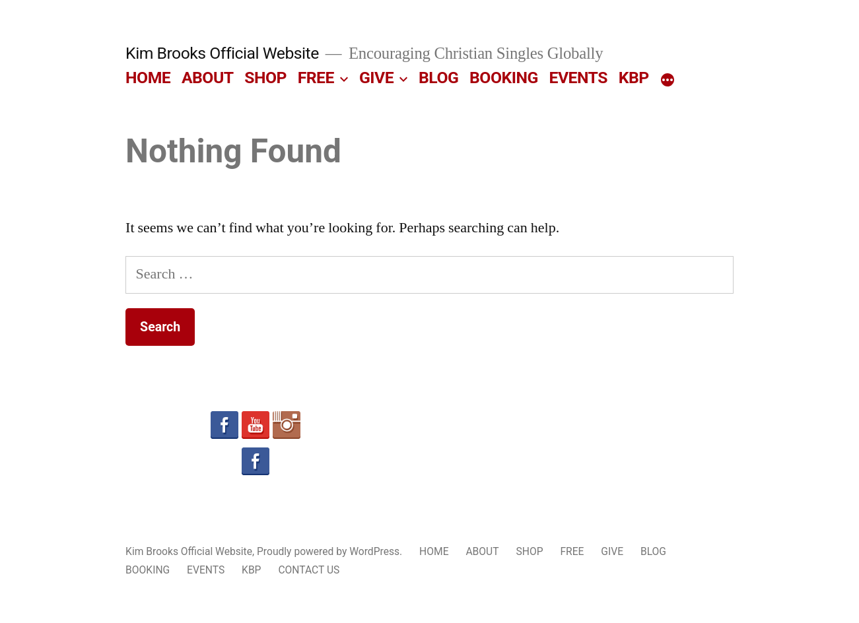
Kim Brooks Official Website (222, 53)
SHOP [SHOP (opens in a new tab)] (265, 77)
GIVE (376, 77)
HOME (147, 77)
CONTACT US (308, 570)
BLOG (438, 77)
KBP (634, 77)
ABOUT (208, 77)
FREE (316, 77)
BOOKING (503, 77)
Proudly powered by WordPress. (331, 551)
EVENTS (578, 77)
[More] (667, 80)
